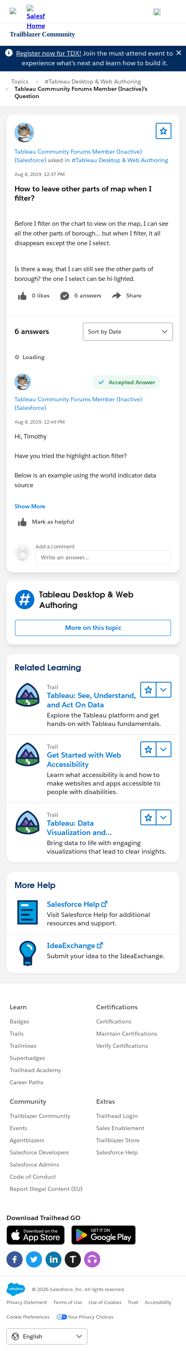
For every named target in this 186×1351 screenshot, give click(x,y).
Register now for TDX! (48, 53)
